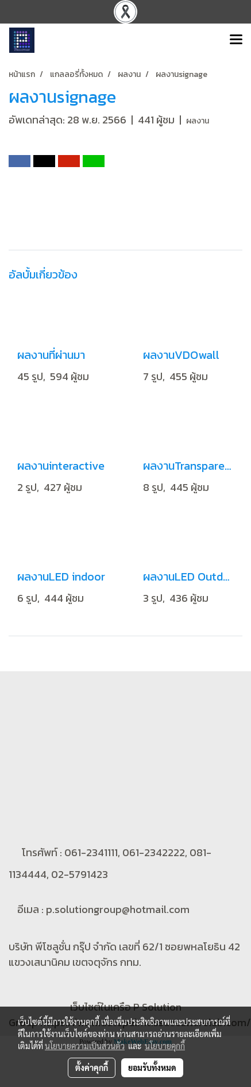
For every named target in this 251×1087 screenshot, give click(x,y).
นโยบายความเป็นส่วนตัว (85, 1045)
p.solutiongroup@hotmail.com (118, 908)
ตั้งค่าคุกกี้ (91, 1067)
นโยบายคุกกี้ (165, 1045)
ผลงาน (197, 121)
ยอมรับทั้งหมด (152, 1067)
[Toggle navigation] (236, 40)
